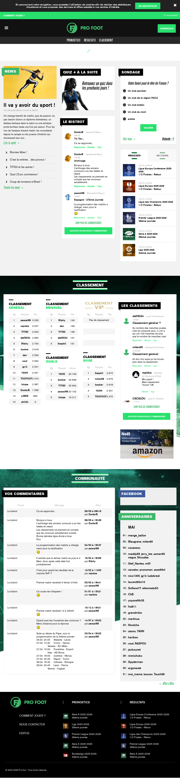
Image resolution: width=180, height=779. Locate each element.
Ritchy (24, 343)
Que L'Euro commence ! (24, 174)
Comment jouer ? (32, 717)
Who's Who (168, 685)
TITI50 (24, 331)
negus (132, 558)
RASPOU (140, 645)
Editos (24, 734)
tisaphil (62, 343)
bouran (148, 675)
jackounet (134, 651)
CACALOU (139, 398)
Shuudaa (143, 558)
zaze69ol (159, 571)
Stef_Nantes (136, 565)
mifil (147, 565)
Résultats (90, 40)
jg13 (24, 366)
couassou (134, 549)
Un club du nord (137, 111)
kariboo (133, 638)
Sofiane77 (134, 589)
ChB (131, 595)
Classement (106, 40)
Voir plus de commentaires (88, 223)
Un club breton (136, 104)
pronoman (146, 571)
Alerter (91, 147)
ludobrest (154, 577)
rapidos (25, 326)
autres (131, 119)
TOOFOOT (26, 378)
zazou (132, 632)
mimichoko (135, 657)
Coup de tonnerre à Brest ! (25, 181)
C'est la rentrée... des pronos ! (28, 159)
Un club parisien (137, 90)
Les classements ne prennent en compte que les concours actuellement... (90, 179)
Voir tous (127, 139)
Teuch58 (159, 675)
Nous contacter (32, 726)
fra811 (132, 608)
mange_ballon (137, 537)
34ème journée (147, 253)
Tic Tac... (79, 138)
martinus (133, 620)
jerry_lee (146, 555)
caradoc (133, 571)
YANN (24, 372)
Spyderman (135, 663)
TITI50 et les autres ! (22, 167)
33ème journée (94, 757)
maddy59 (134, 555)
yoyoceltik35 (136, 602)
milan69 (99, 378)
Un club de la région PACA (143, 97)
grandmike (135, 614)
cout (24, 361)
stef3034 (25, 337)
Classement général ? (147, 323)
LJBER (24, 396)
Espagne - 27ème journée (88, 199)
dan (25, 355)
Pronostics (73, 40)
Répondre (79, 147)
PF (90, 28)
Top (99, 147)
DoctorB (78, 132)
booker (25, 349)
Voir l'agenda (12, 56)
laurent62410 (136, 583)
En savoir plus (148, 6)
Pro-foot (28, 703)
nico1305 (134, 577)
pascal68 (79, 193)
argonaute (134, 669)
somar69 (159, 555)
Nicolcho (133, 626)
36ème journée (94, 717)
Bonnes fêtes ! (18, 152)
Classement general (145, 354)
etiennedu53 (150, 589)
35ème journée (147, 221)
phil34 (24, 401)
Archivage (79, 160)
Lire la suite (10, 143)
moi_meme (135, 675)
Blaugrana (134, 543)
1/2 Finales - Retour (150, 174)
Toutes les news (12, 187)
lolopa (24, 384)
